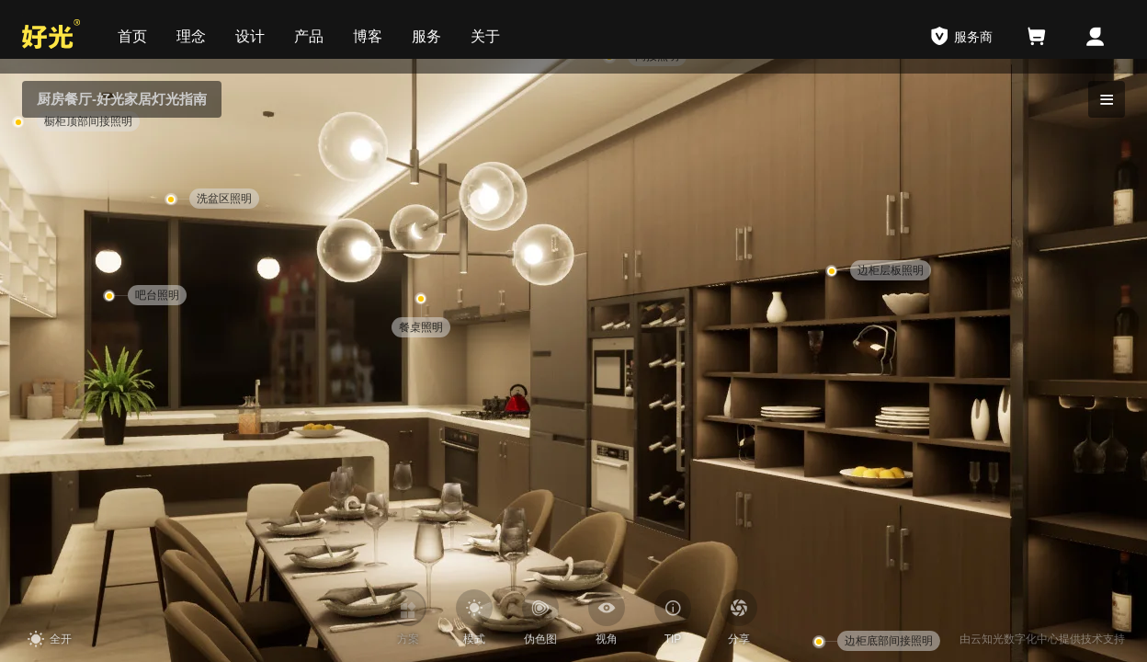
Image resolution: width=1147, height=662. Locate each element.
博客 (367, 36)
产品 (309, 36)
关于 (485, 36)
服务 (426, 36)
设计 (250, 36)
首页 (132, 36)
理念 (191, 36)
